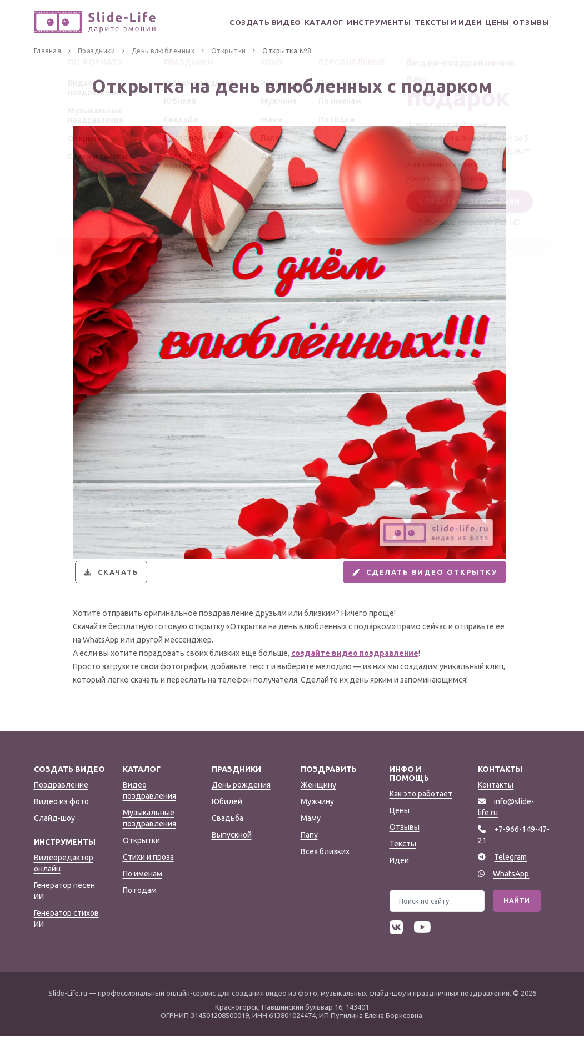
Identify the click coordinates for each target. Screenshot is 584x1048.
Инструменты (369, 22)
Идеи (399, 872)
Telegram (510, 868)
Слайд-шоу (54, 829)
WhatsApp (511, 885)
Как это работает (421, 805)
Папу (309, 846)
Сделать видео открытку (415, 578)
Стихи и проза (148, 868)
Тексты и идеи (439, 22)
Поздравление (61, 796)
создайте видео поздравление (354, 664)
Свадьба (227, 829)
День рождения (241, 796)
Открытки (141, 852)
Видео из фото (61, 813)
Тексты (403, 855)
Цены (492, 22)
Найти (516, 912)
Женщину (318, 796)
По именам (142, 885)
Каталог (312, 22)
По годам (140, 901)
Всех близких (325, 863)
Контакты (495, 796)
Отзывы (530, 22)
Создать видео (251, 22)
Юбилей (227, 813)
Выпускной (232, 846)
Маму (311, 829)
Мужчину (317, 813)
